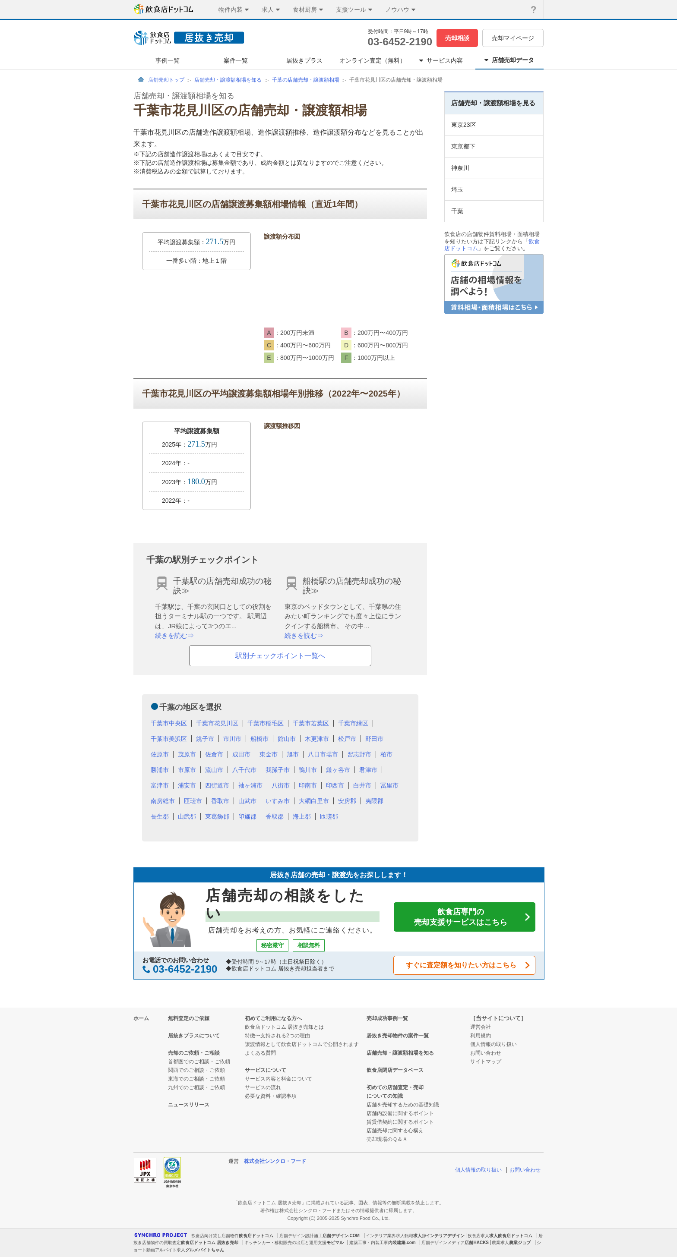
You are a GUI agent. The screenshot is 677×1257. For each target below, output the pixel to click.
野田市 (374, 738)
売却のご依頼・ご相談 (194, 1053)
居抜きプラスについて (194, 1036)
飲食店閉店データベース (395, 1070)
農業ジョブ (520, 1242)
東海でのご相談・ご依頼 (196, 1079)
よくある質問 (260, 1053)
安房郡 (347, 800)
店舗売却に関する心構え (395, 1131)
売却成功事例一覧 (387, 1018)
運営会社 (480, 1027)
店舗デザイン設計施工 (301, 1235)
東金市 (268, 754)
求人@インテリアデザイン (439, 1235)
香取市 (220, 800)
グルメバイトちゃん (204, 1250)
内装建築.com (401, 1242)
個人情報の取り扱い (493, 1044)
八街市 (281, 785)
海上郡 (302, 816)
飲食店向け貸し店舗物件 (215, 1235)
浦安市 (187, 785)
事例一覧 (167, 60)
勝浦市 (160, 769)
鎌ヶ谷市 (338, 769)
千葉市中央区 (169, 723)
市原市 (187, 769)
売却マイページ (513, 38)
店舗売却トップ (166, 80)
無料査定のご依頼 (188, 1018)
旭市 (293, 754)
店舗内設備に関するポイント (400, 1113)
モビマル (335, 1242)
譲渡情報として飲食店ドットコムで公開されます (302, 1044)
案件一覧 (236, 60)
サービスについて (265, 1070)
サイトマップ (485, 1062)
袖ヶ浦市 (250, 785)
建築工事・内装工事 (368, 1242)
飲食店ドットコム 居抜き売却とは (284, 1027)
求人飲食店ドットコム (510, 1235)
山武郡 (187, 816)
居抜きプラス (304, 60)
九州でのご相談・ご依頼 (196, 1087)
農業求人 (500, 1242)
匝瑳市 (193, 800)
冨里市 (389, 785)
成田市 (241, 754)
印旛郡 (247, 816)
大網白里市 (314, 800)
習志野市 (359, 754)
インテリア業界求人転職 (389, 1235)
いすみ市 (278, 800)
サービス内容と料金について (278, 1079)
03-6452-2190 (400, 41)
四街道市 (217, 785)
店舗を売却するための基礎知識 (403, 1105)
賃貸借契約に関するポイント (400, 1122)
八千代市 (244, 769)
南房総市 (163, 800)
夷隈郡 (374, 800)
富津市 (160, 785)
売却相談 (457, 38)
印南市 (308, 785)
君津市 (368, 769)
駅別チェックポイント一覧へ (280, 655)
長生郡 (160, 816)
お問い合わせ (485, 1053)
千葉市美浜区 (169, 738)
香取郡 (275, 816)
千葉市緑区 (353, 723)
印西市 (335, 785)
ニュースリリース (188, 1105)
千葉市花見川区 (217, 723)
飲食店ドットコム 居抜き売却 (209, 1242)
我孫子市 (278, 769)
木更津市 (317, 738)
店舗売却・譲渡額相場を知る (228, 80)
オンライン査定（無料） (372, 60)
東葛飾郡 (217, 816)
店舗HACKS (477, 1242)
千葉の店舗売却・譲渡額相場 (305, 80)
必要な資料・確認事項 (271, 1096)
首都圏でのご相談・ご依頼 (199, 1062)
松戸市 (347, 738)
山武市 (247, 800)
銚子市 (205, 738)
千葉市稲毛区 (265, 723)
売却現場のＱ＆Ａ (387, 1139)
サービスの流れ (263, 1087)
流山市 (214, 769)
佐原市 (160, 754)
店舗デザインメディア (443, 1242)
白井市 (362, 785)
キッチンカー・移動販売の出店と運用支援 (285, 1242)
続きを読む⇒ (174, 635)
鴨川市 (308, 769)
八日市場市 (323, 754)
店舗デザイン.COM (341, 1235)
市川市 (232, 738)
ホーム (141, 1018)
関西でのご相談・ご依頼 (196, 1070)
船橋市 (259, 738)
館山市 (287, 738)
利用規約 (480, 1036)
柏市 (386, 754)
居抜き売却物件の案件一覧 (398, 1036)
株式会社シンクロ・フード (275, 1161)
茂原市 (187, 754)
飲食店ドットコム (256, 1235)
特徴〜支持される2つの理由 (277, 1036)
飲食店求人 (478, 1235)
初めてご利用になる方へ (273, 1018)
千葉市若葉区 (311, 723)
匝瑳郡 (329, 816)
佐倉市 (214, 754)
